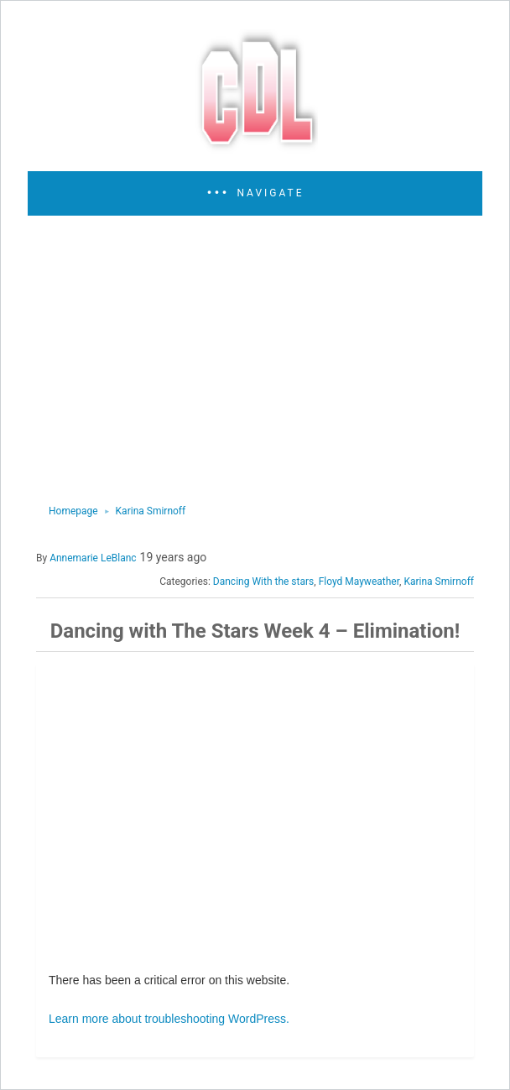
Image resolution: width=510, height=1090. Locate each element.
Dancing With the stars (263, 581)
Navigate (270, 193)
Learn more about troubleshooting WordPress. (169, 1018)
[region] (249, 358)
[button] (255, 193)
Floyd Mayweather (359, 581)
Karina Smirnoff (151, 511)
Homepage (73, 511)
